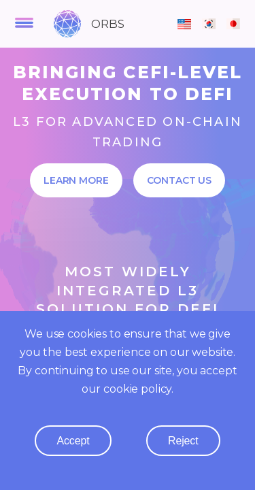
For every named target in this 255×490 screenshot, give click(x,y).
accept (72, 440)
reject (183, 440)
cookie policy (137, 388)
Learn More (76, 180)
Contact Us (179, 180)
